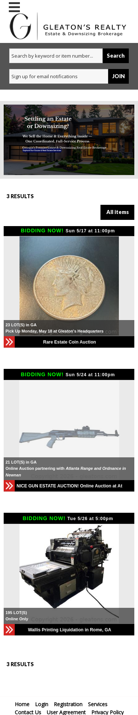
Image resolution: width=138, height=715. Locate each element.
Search (116, 55)
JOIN (118, 76)
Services (97, 704)
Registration (68, 704)
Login (41, 704)
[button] (128, 430)
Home (22, 704)
